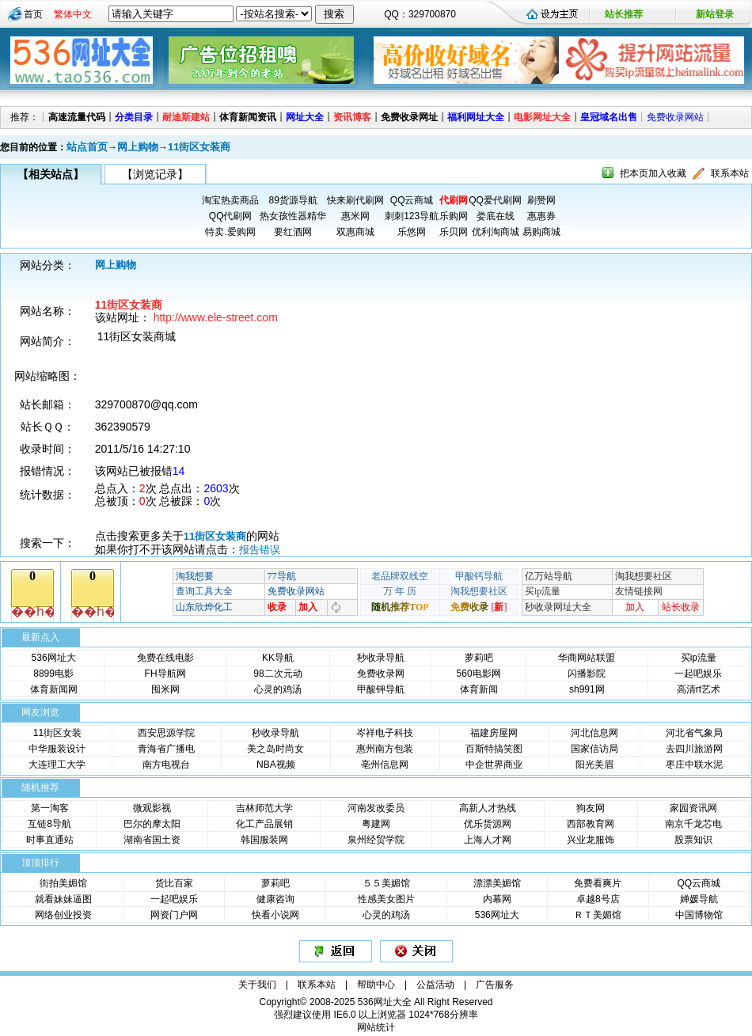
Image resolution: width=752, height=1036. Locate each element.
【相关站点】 (50, 174)
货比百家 (174, 883)
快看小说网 (275, 914)
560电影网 (479, 673)
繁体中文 (73, 14)
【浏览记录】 (155, 174)
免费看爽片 (597, 883)
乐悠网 (411, 231)
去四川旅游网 (694, 748)
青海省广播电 (166, 748)
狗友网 (590, 808)
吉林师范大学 (264, 808)
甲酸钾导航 (380, 689)
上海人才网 (487, 839)
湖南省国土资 (151, 839)
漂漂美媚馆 (497, 883)
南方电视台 (166, 764)
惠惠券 (541, 216)
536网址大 (54, 657)
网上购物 (137, 147)
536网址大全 (385, 1002)
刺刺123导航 (412, 216)
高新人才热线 (487, 808)
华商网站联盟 (586, 657)
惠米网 (355, 216)
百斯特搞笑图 (493, 748)
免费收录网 (380, 673)
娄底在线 (496, 216)
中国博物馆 (699, 914)
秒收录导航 (380, 657)
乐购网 (453, 216)
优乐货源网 (487, 823)
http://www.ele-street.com (216, 317)
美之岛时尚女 (275, 748)
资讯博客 (352, 117)
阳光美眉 (594, 764)
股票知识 (693, 839)
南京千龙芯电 (693, 823)
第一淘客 (50, 808)
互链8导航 (49, 823)
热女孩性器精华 (293, 216)
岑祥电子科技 (384, 732)
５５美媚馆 (386, 883)
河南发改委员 (376, 808)
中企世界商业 (493, 764)
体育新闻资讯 (247, 117)
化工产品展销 (264, 823)
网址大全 (305, 117)
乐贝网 (453, 231)
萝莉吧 (479, 657)
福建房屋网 (494, 732)
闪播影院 (587, 673)
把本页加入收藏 (653, 173)
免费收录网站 (675, 117)
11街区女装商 (199, 147)
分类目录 (134, 117)
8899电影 (53, 673)
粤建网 (376, 823)
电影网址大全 (542, 117)
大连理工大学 (56, 764)
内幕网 (497, 899)
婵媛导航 (699, 899)
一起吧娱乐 (698, 673)
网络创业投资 (63, 914)
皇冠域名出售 (608, 117)
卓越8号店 (598, 899)
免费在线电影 (165, 657)
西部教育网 (590, 823)
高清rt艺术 (698, 689)
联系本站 (730, 173)
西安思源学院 (166, 732)
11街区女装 (57, 732)
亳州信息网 (384, 764)
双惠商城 (355, 231)
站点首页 (87, 147)
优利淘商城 (495, 231)
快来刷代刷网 (355, 200)
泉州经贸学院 (376, 839)
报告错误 (259, 550)
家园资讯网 (693, 808)
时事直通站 (50, 839)
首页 (33, 14)
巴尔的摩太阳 (151, 823)
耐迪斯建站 (186, 117)
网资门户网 (174, 914)
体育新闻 (479, 689)
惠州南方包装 (384, 748)
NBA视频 (275, 764)
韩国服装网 (264, 839)
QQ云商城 (412, 200)
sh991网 (587, 689)
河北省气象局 (694, 732)
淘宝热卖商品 (230, 200)
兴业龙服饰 (590, 839)
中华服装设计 (56, 748)
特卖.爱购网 (230, 231)
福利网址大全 (475, 117)
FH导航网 (165, 673)
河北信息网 (594, 732)
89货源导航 (292, 200)
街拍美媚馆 (63, 883)
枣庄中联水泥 (694, 764)
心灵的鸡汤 (278, 689)
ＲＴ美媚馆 (597, 914)
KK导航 (278, 657)
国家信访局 (594, 748)
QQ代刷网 (231, 216)
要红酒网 (293, 231)
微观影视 (152, 808)
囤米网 (165, 689)
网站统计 (376, 1027)
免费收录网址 (409, 117)
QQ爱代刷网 (495, 200)
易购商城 (541, 231)
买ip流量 (698, 657)
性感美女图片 (386, 899)
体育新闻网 (54, 689)
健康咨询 (275, 899)
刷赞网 (541, 200)
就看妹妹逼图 (63, 899)
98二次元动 (277, 673)
